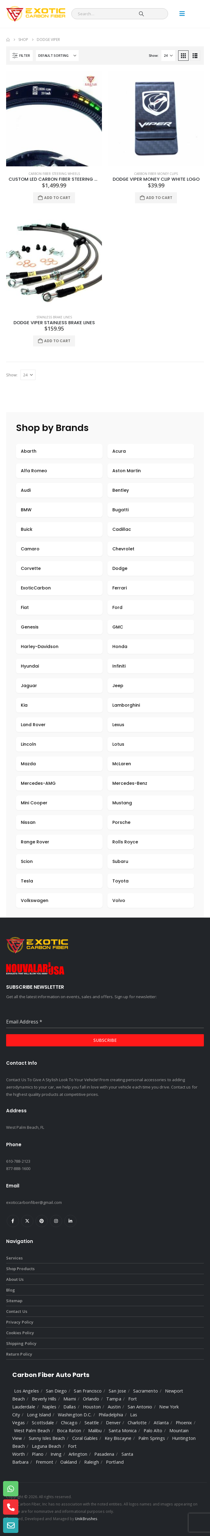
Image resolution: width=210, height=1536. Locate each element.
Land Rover (33, 725)
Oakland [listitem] (68, 1462)
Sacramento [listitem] (145, 1391)
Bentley (120, 490)
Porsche (121, 822)
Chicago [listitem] (69, 1423)
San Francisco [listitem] (88, 1391)
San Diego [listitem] (56, 1391)
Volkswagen (34, 900)
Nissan (28, 822)
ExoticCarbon (36, 588)
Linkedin (70, 1221)
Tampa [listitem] (113, 1399)
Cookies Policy (20, 1332)
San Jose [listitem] (117, 1391)
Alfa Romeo (34, 471)
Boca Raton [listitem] (69, 1430)
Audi (26, 490)
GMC (117, 627)
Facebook (13, 1221)
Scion (27, 861)
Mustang (122, 803)
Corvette (31, 568)
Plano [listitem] (37, 1454)
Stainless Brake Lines (54, 317)
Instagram (56, 1221)
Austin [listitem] (114, 1407)
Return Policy (19, 1354)
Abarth (28, 451)
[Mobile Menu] (182, 14)
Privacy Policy (19, 1322)
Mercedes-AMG (38, 783)
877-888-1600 (18, 1168)
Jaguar (29, 686)
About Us (15, 1279)
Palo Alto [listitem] (153, 1430)
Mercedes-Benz (129, 783)
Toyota (120, 881)
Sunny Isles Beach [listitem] (47, 1438)
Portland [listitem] (115, 1462)
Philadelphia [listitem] (111, 1415)
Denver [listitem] (113, 1423)
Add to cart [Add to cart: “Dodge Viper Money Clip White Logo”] (159, 197)
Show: (154, 55)
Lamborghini (126, 705)
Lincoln (28, 744)
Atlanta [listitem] (161, 1423)
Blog (10, 1290)
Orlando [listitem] (91, 1399)
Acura (119, 451)
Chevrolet (123, 549)
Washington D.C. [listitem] (75, 1415)
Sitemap (14, 1300)
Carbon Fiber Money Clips (156, 174)
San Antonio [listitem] (140, 1407)
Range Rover (35, 842)
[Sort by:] (57, 55)
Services (14, 1258)
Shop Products (20, 1268)
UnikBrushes (86, 1518)
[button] (21, 55)
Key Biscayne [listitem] (118, 1438)
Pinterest (42, 1221)
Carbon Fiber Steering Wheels (54, 174)
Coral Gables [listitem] (85, 1438)
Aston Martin (126, 471)
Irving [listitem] (56, 1454)
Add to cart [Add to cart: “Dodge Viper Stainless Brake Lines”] (57, 340)
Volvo (118, 900)
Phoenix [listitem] (184, 1423)
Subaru (120, 861)
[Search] (141, 14)
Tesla (27, 881)
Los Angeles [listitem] (26, 1391)
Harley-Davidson (39, 646)
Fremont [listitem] (44, 1462)
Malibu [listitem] (95, 1430)
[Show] (168, 55)
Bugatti (120, 510)
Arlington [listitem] (78, 1454)
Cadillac (121, 529)
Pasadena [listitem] (104, 1454)
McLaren (121, 764)
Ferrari (119, 588)
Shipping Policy (21, 1343)
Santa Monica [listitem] (123, 1430)
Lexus (118, 725)
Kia (24, 705)
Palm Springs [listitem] (151, 1438)
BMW (26, 510)
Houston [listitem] (92, 1407)
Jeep (117, 686)
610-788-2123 (18, 1161)
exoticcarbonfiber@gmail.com (34, 1202)
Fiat (25, 607)
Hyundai (30, 666)
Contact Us (16, 1311)
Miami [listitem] (69, 1399)
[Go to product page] (54, 118)
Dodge (119, 568)
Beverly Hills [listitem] (44, 1399)
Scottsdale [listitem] (43, 1423)
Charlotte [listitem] (137, 1423)
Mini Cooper (34, 803)
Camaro (30, 549)
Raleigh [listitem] (91, 1462)
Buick (26, 529)
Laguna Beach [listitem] (46, 1446)
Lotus (118, 744)
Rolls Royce (125, 842)
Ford (117, 607)
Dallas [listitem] (69, 1407)
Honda (119, 646)
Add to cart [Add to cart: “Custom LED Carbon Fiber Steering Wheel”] (57, 197)
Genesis (30, 627)
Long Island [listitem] (39, 1415)
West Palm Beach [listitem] (32, 1430)
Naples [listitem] (49, 1407)
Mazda (28, 764)
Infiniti (119, 666)
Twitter (27, 1221)
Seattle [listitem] (91, 1423)
